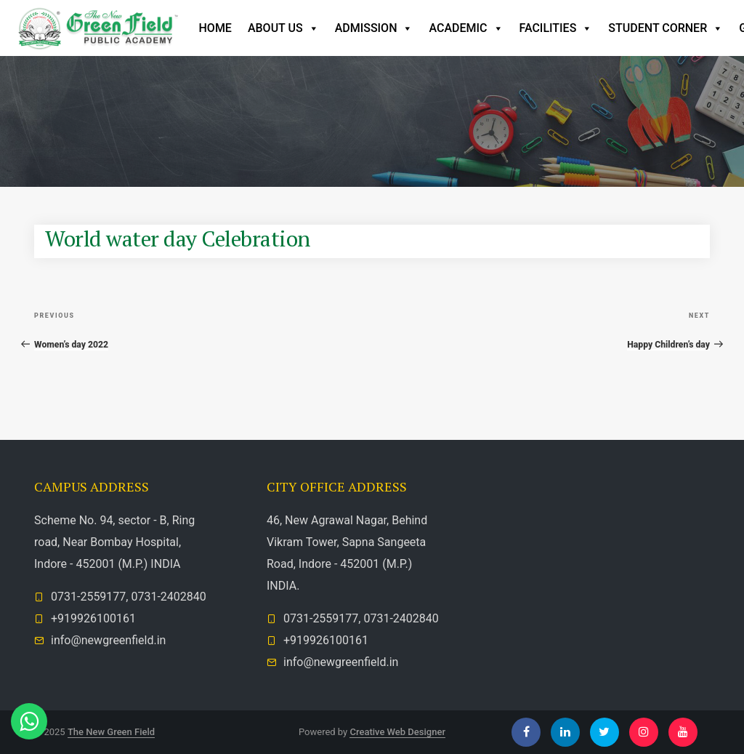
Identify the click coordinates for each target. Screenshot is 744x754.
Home (215, 28)
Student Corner (665, 28)
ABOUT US (283, 28)
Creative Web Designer (397, 731)
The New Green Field (111, 731)
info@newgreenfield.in (108, 640)
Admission (374, 28)
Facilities (556, 28)
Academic (466, 28)
